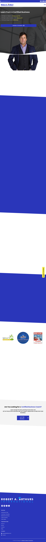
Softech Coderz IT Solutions (27, 540)
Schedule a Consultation (43, 272)
